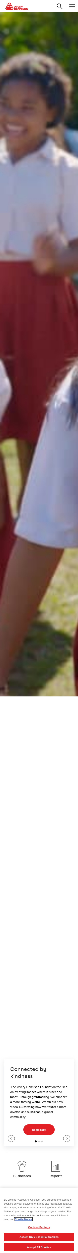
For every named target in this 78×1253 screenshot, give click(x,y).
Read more (39, 1129)
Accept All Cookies (39, 1247)
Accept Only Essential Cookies (39, 1236)
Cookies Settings (39, 1227)
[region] (39, 1220)
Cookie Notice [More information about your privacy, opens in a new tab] (23, 1219)
